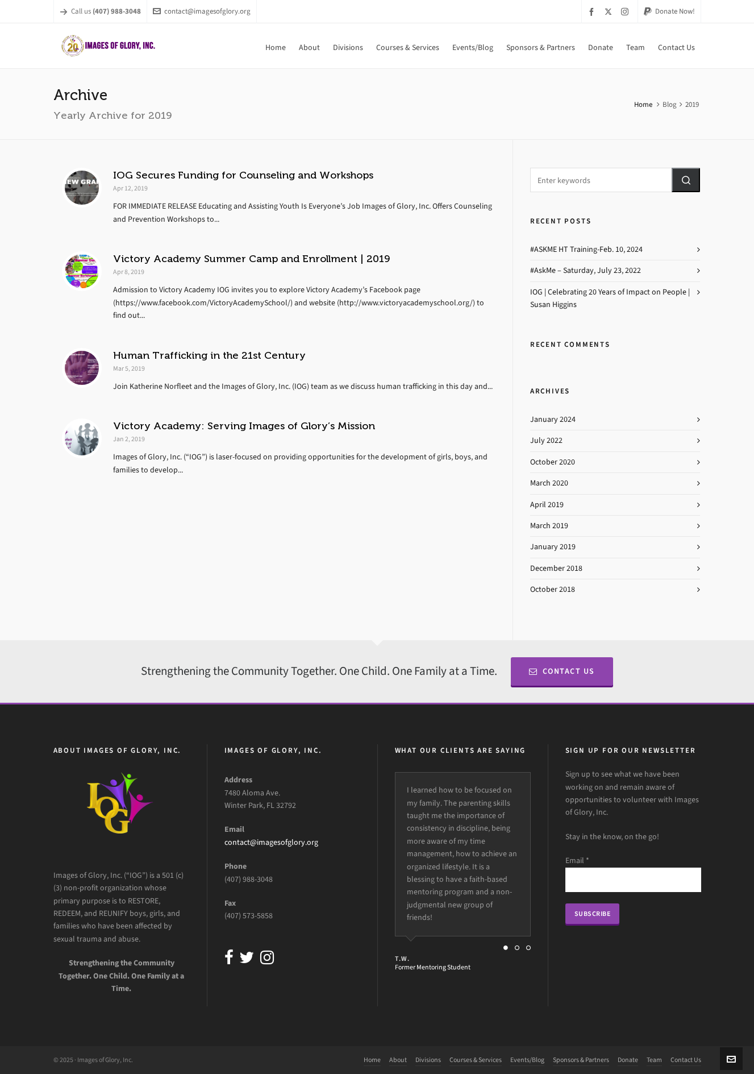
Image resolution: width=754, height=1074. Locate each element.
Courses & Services (475, 1059)
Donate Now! (669, 11)
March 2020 (549, 483)
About (398, 1059)
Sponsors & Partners (581, 1059)
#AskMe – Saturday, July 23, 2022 (585, 270)
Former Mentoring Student (432, 967)
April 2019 (547, 504)
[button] (686, 180)
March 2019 (549, 525)
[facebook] (593, 11)
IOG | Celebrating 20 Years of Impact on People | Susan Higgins (610, 298)
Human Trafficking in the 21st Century (209, 355)
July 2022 (546, 440)
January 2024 (553, 419)
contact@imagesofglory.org (202, 11)
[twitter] (610, 11)
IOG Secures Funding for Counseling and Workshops (243, 175)
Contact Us (562, 671)
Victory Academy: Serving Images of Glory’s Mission (244, 426)
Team (654, 1059)
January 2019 (553, 546)
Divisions (428, 1059)
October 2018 (552, 589)
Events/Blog (527, 1059)
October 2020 (552, 462)
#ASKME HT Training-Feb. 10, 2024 (586, 249)
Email (577, 860)
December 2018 (556, 568)
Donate (628, 1059)
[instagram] (626, 11)
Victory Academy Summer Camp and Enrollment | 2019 (251, 258)
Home (643, 104)
